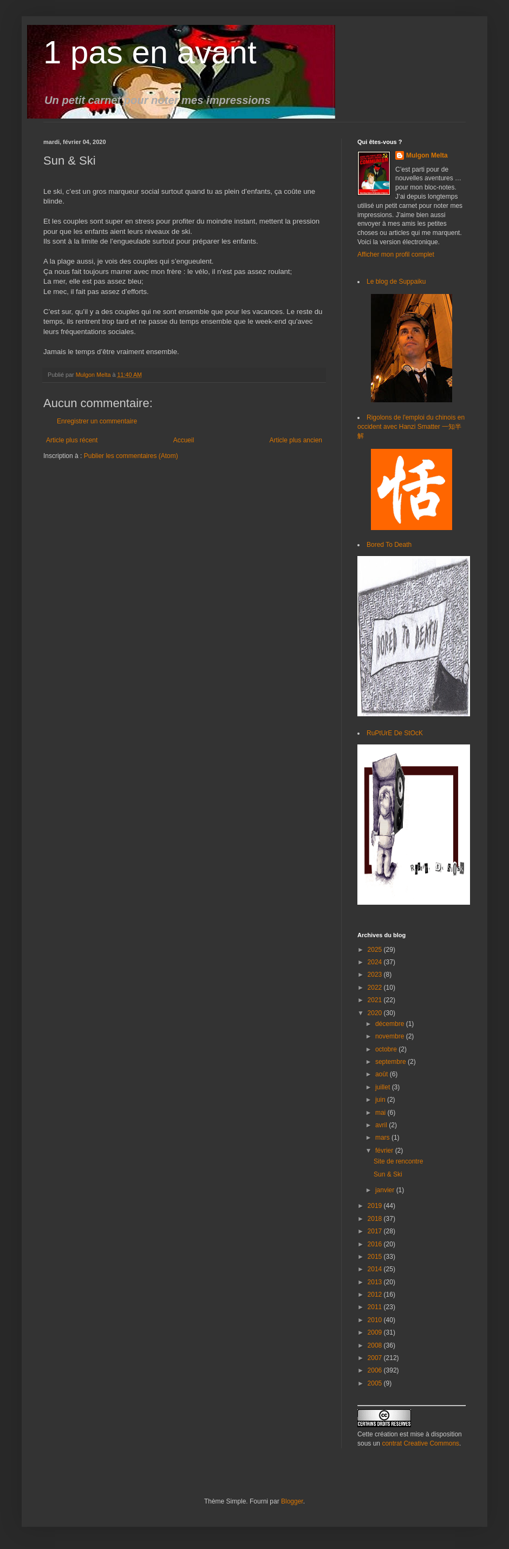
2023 (376, 974)
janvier (385, 1190)
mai (381, 1112)
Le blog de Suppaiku (396, 281)
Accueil (183, 440)
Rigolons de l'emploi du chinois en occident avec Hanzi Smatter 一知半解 (411, 427)
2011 (376, 1307)
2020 (376, 1013)
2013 (376, 1282)
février (385, 1150)
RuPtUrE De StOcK (395, 733)
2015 (376, 1256)
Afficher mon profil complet (395, 254)
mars (383, 1137)
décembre (390, 1024)
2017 (376, 1231)
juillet (383, 1087)
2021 (376, 1000)
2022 (376, 987)
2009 (376, 1332)
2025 (376, 949)
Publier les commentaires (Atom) (131, 456)
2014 (376, 1269)
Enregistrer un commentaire (97, 421)
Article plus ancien (296, 440)
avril (382, 1125)
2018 (376, 1219)
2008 (376, 1345)
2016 (376, 1244)
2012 (376, 1294)
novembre (390, 1036)
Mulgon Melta (427, 155)
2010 (376, 1320)
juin (381, 1099)
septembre (391, 1062)
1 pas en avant (150, 52)
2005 (376, 1383)
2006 (376, 1370)
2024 (376, 962)
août (382, 1074)
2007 (376, 1358)
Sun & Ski (388, 1174)
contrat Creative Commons (420, 1443)
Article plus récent (71, 440)
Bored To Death (389, 544)
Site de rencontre (398, 1161)
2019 (376, 1206)
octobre (387, 1049)
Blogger (292, 1501)
